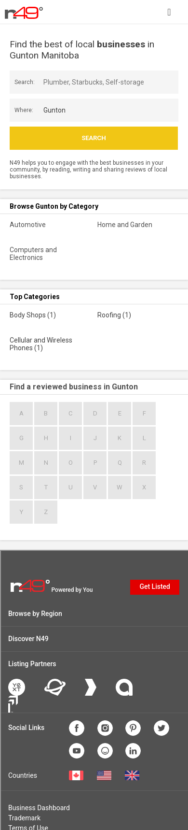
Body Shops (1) (33, 315)
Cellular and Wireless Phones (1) (41, 344)
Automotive (28, 225)
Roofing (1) (114, 315)
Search (93, 138)
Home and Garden (124, 225)
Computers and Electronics (33, 253)
